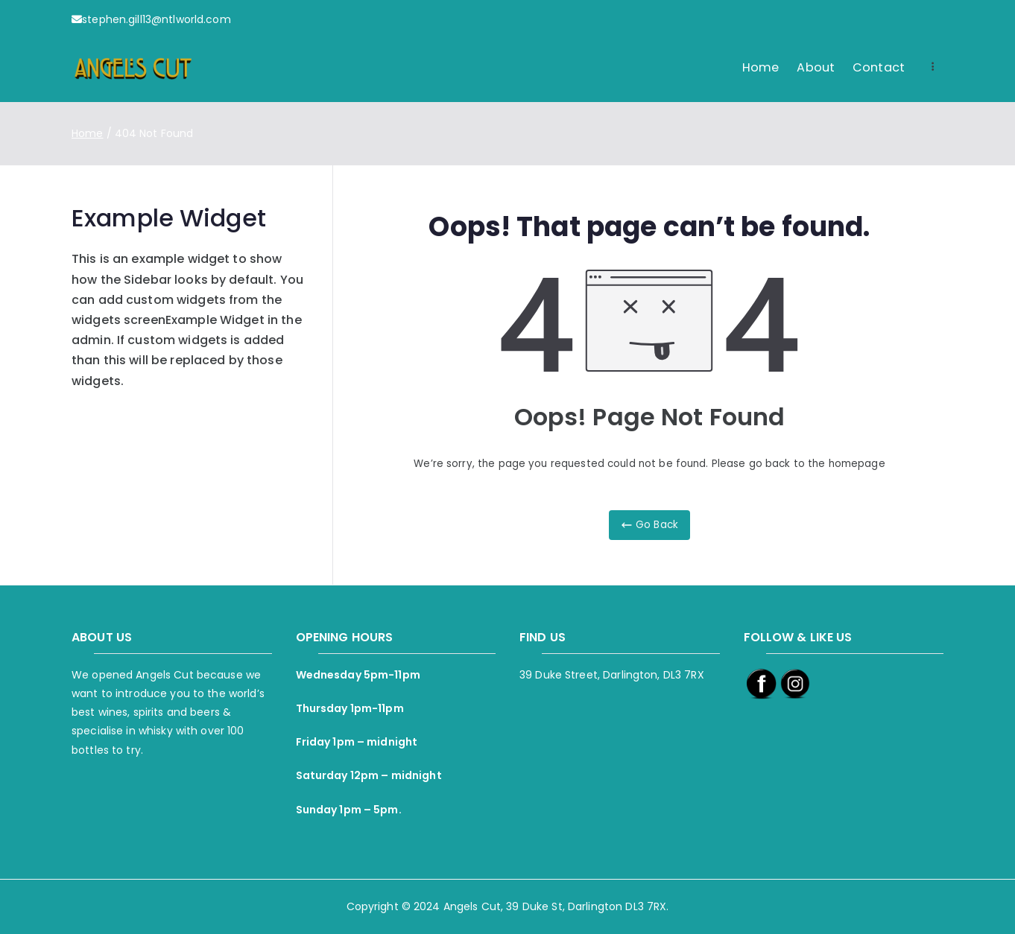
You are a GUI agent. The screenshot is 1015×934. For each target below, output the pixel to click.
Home (761, 67)
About (816, 67)
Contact (879, 67)
